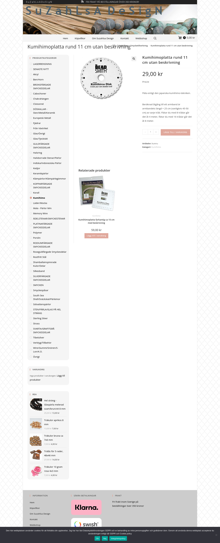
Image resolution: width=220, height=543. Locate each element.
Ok (97, 538)
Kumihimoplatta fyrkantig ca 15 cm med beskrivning (96, 221)
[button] (133, 58)
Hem (65, 38)
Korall (36, 192)
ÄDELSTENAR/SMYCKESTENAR (49, 218)
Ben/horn (38, 79)
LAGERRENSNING (42, 63)
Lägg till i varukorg (175, 132)
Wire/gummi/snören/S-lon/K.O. (45, 349)
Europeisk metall (42, 117)
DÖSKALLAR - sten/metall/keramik (44, 111)
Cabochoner (39, 93)
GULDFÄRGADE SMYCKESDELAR (41, 145)
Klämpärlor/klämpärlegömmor (49, 178)
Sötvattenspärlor (42, 304)
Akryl (35, 74)
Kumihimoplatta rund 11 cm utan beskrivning (172, 45)
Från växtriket (40, 128)
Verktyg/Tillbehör (42, 342)
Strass (36, 323)
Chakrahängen (41, 98)
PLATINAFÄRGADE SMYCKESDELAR (42, 225)
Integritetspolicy (118, 538)
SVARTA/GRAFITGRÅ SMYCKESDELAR (43, 330)
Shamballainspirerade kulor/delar (45, 264)
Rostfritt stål (39, 256)
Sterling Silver (40, 318)
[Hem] (115, 45)
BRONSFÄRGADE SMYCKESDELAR (42, 86)
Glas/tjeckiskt (40, 138)
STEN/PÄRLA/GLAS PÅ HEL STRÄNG (47, 311)
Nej (104, 538)
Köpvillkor (80, 38)
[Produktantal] (150, 132)
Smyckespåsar (40, 290)
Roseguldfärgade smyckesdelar (49, 251)
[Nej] (216, 534)
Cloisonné (38, 103)
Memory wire (40, 213)
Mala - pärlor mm (42, 208)
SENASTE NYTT (41, 69)
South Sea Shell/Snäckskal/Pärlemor (46, 297)
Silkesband (39, 270)
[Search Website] (155, 38)
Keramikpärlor (40, 173)
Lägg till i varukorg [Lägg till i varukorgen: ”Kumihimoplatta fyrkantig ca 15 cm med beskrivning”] (96, 235)
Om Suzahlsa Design (103, 38)
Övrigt (36, 356)
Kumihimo (156, 147)
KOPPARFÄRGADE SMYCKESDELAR (42, 185)
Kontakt (125, 38)
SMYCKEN (38, 285)
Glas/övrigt (39, 133)
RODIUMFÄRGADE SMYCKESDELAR (43, 244)
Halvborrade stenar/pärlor (47, 157)
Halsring (37, 152)
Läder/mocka (40, 202)
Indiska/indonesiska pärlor (47, 163)
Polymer (37, 232)
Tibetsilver (38, 337)
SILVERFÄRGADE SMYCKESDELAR (41, 278)
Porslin (36, 237)
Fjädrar (37, 123)
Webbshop (141, 38)
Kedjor (36, 168)
